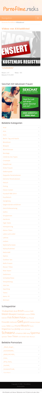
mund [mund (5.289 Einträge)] (18, 325)
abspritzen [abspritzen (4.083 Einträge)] (8, 311)
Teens (5, 293)
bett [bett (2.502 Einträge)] (31, 311)
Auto (4, 135)
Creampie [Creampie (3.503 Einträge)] (20, 314)
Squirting (6, 289)
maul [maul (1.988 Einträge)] (12, 326)
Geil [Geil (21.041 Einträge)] (20, 321)
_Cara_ (5, 358)
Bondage (6, 153)
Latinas (5, 238)
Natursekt (6, 252)
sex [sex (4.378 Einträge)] (24, 333)
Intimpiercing (8, 227)
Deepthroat (7, 164)
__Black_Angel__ (8, 347)
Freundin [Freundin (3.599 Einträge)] (6, 322)
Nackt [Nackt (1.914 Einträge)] (31, 326)
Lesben (5, 241)
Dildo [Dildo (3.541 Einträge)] (32, 314)
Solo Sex (6, 285)
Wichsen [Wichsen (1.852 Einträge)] (32, 337)
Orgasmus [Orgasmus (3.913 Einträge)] (6, 329)
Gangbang (7, 201)
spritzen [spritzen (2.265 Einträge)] (4, 337)
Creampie (6, 160)
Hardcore (6, 219)
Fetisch (5, 182)
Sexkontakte (21, 386)
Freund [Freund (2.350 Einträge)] (31, 318)
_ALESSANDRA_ (8, 351)
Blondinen (7, 142)
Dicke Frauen (8, 168)
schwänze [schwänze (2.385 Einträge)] (19, 333)
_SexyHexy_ (7, 373)
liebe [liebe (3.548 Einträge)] (8, 326)
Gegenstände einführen (12, 205)
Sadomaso (7, 274)
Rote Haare (7, 271)
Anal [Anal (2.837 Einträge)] (15, 311)
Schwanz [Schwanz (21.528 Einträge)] (8, 332)
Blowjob (6, 146)
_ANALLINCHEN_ (9, 354)
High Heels (7, 223)
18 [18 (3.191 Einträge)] (3, 311)
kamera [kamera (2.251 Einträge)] (32, 322)
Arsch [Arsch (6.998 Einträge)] (21, 310)
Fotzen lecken (8, 190)
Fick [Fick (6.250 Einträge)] (9, 317)
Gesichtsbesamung (10, 208)
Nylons (5, 256)
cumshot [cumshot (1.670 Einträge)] (27, 314)
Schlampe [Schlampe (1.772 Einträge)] (27, 329)
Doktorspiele (7, 171)
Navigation (7, 18)
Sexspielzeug (8, 282)
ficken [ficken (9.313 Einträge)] (15, 317)
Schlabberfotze (8, 278)
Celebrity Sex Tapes (10, 157)
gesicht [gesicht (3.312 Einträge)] (27, 322)
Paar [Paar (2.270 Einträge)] (12, 329)
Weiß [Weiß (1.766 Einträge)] (27, 337)
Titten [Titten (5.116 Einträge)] (15, 336)
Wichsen (6, 300)
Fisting (5, 186)
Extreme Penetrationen (11, 179)
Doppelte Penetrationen (12, 175)
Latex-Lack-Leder (9, 234)
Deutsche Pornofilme (8, 22)
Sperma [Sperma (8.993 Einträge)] (35, 333)
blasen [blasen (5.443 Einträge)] (5, 313)
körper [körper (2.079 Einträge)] (38, 322)
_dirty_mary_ (7, 362)
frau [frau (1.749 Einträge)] (27, 318)
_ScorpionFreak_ (9, 369)
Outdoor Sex (7, 260)
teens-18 (6, 296)
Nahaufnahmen (9, 249)
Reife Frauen (7, 263)
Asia (4, 131)
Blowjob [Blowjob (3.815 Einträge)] (12, 314)
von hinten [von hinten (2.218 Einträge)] (22, 337)
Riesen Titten (8, 267)
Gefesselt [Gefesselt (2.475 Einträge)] (13, 322)
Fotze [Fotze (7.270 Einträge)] (23, 317)
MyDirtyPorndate (9, 245)
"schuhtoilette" (8, 68)
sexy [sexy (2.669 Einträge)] (28, 333)
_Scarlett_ (6, 365)
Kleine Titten (7, 230)
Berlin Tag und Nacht (11, 138)
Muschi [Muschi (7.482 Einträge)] (25, 325)
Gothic (5, 212)
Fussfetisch (7, 197)
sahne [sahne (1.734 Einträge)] (22, 329)
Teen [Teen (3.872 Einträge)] (10, 336)
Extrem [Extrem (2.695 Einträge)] (4, 318)
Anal (4, 127)
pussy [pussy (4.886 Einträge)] (17, 328)
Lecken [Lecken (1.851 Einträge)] (4, 326)
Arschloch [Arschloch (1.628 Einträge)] (27, 311)
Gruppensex (7, 216)
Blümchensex (8, 149)
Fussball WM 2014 (9, 193)
